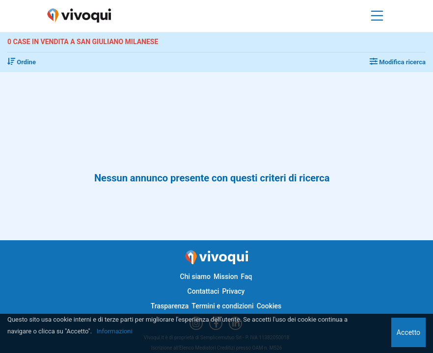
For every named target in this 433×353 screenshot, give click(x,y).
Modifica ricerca (398, 62)
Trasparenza (170, 306)
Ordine (21, 62)
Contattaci (203, 291)
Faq (246, 276)
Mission (226, 276)
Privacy (233, 291)
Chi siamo (195, 276)
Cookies (269, 306)
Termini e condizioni (222, 306)
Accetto (408, 332)
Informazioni (115, 331)
